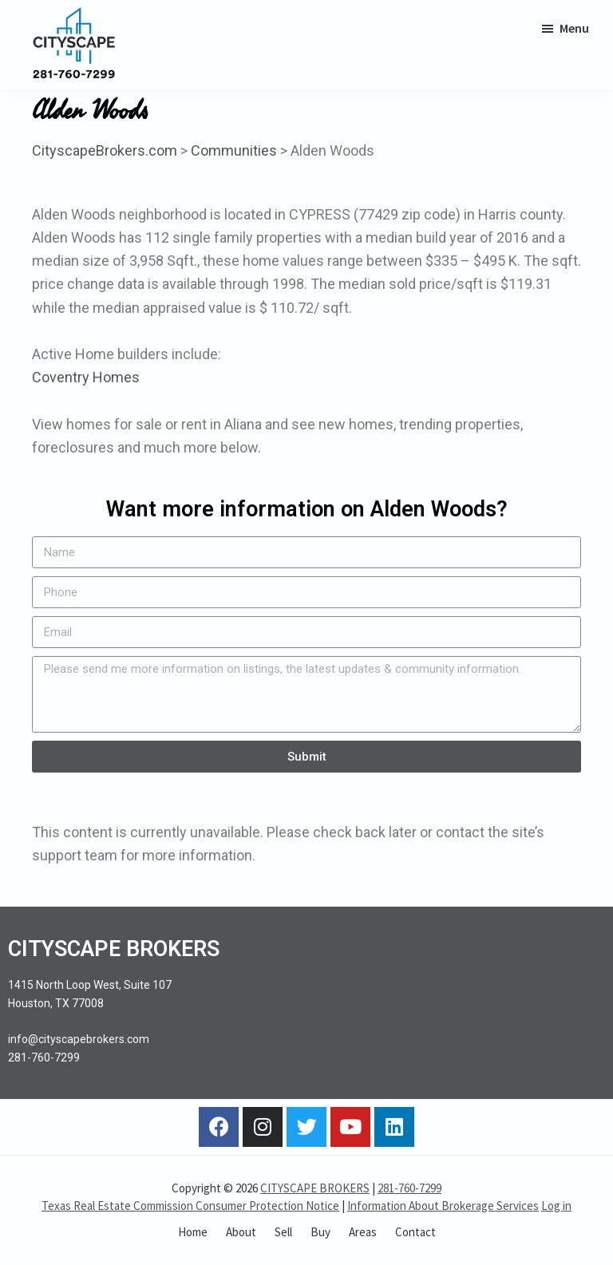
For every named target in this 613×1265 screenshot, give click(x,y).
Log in (556, 1205)
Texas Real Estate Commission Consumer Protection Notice (190, 1205)
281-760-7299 (409, 1188)
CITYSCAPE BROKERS (315, 1188)
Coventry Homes (86, 377)
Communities (234, 150)
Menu (574, 28)
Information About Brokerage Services (443, 1205)
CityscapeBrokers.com (104, 150)
